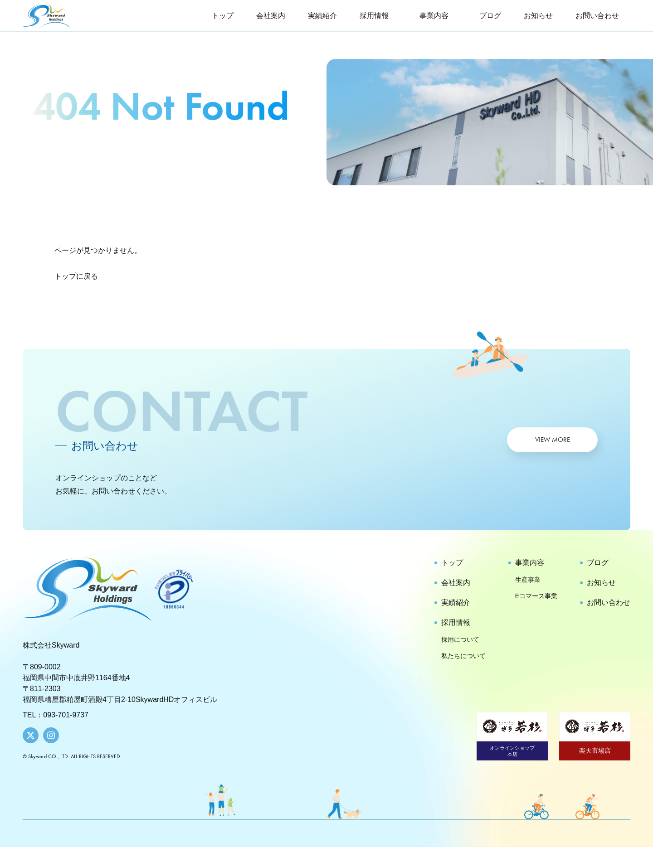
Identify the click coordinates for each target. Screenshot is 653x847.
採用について (460, 639)
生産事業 (528, 579)
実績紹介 (322, 15)
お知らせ (538, 15)
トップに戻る (76, 276)
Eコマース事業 (536, 596)
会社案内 (270, 15)
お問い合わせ (597, 15)
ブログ (490, 15)
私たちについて (463, 655)
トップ (223, 15)
